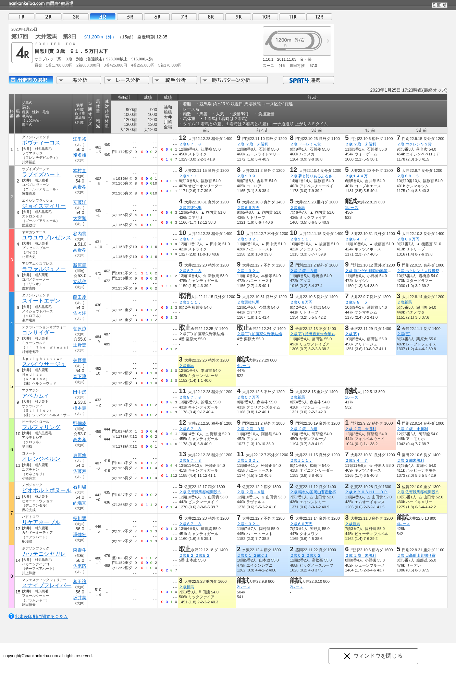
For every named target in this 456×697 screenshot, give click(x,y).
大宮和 (79, 218)
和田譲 (79, 581)
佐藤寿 (79, 471)
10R (265, 16)
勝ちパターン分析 (234, 80)
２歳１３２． (248, 239)
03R (76, 16)
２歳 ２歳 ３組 (303, 271)
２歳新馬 (297, 207)
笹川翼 (79, 518)
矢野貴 (79, 360)
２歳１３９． (248, 176)
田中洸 (79, 391)
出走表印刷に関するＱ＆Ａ (41, 616)
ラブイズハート (41, 174)
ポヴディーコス (41, 142)
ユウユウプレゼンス (46, 237)
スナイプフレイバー (46, 585)
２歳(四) (352, 334)
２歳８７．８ (190, 144)
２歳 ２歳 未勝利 (252, 144)
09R (238, 16)
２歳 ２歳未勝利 (410, 460)
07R (184, 16)
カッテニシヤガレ (44, 554)
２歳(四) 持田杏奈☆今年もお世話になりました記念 (333, 334)
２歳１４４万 (356, 176)
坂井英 (79, 597)
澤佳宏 (79, 534)
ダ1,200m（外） (101, 36)
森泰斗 (79, 550)
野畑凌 (79, 423)
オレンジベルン (41, 459)
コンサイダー (38, 332)
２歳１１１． (190, 176)
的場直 (79, 503)
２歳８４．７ (356, 239)
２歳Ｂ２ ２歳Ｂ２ (194, 555)
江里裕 (79, 139)
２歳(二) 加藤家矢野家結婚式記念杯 (267, 334)
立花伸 (79, 281)
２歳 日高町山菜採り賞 (416, 555)
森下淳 (79, 376)
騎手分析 (174, 80)
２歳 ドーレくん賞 (305, 144)
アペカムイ (35, 396)
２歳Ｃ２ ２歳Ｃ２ (305, 555)
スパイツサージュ (44, 364)
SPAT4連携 (308, 80)
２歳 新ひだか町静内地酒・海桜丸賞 (375, 271)
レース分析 (126, 80)
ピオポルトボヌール (46, 490)
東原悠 (79, 455)
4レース (243, 366)
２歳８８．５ (408, 176)
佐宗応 (79, 566)
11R (292, 16)
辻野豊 (79, 344)
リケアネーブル (41, 522)
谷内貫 (79, 233)
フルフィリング (41, 427)
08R (211, 16)
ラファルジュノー (44, 269)
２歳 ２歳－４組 (250, 492)
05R (130, 16)
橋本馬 (79, 408)
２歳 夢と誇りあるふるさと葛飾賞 (318, 176)
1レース (351, 207)
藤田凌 (79, 297)
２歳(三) (403, 334)
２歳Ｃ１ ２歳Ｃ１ (252, 555)
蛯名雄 (79, 154)
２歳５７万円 (248, 397)
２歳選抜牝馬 (190, 207)
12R (319, 16)
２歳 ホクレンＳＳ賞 (414, 144)
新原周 (79, 265)
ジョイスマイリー (44, 206)
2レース (243, 587)
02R (49, 16)
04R (103, 16)
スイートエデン (41, 301)
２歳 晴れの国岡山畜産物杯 (313, 492)
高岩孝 (79, 186)
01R (22, 16)
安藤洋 (79, 202)
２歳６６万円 (248, 207)
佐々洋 (79, 313)
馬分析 (79, 80)
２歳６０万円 (301, 524)
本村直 (79, 170)
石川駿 (79, 486)
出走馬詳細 (31, 80)
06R (157, 16)
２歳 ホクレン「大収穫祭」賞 (422, 271)
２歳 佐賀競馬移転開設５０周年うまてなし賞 (217, 492)
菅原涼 (79, 328)
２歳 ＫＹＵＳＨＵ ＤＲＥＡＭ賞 (374, 492)
